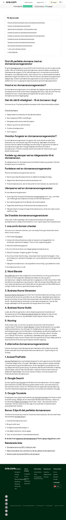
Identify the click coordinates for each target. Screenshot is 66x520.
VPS (16, 488)
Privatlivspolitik (40, 505)
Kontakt (55, 479)
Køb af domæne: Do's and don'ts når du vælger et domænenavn (31, 451)
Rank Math (27, 483)
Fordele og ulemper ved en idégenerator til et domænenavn (26, 36)
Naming (31, 327)
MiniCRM (26, 479)
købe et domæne (21, 402)
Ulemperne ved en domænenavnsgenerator (21, 42)
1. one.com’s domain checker (17, 49)
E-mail (16, 477)
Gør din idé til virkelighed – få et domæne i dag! (22, 29)
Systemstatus (37, 472)
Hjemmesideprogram (20, 479)
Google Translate (41, 397)
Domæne (19, 237)
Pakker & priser (29, 2)
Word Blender (10, 276)
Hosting (17, 474)
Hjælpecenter (47, 474)
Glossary (46, 477)
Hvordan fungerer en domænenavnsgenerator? (22, 32)
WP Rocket (27, 481)
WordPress (18, 481)
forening (34, 91)
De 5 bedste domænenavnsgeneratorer (20, 45)
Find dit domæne (11, 110)
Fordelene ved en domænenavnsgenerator (21, 39)
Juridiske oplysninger (15, 505)
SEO (11, 431)
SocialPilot (27, 474)
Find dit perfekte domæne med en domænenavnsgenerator (26, 22)
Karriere (55, 474)
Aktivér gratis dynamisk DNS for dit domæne (23, 454)
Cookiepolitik (49, 505)
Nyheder (55, 477)
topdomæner (39, 196)
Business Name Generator (15, 295)
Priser (35, 474)
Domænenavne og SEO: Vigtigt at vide (21, 447)
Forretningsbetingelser (28, 505)
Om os (55, 472)
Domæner (17, 472)
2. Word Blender (13, 52)
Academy (46, 472)
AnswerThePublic (11, 361)
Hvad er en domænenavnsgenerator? (19, 26)
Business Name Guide (30, 314)
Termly (26, 476)
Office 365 (17, 486)
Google (22, 382)
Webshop (17, 484)
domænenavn (16, 68)
